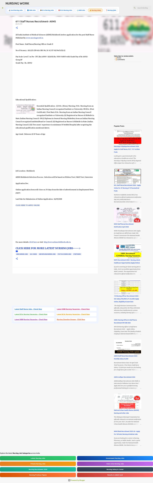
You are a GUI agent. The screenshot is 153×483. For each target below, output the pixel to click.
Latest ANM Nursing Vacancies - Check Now (31, 319)
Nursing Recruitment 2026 (38, 469)
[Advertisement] (55, 84)
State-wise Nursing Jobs (115, 464)
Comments (120, 59)
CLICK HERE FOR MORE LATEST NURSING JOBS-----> (48, 248)
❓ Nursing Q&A (111, 10)
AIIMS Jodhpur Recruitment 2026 (124, 377)
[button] (17, 28)
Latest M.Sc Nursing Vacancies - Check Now (73, 314)
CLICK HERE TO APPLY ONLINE (28, 205)
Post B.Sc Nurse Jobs (64, 254)
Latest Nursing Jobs (38, 458)
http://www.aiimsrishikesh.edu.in (57, 242)
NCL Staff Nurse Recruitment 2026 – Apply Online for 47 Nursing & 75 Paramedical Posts (127, 188)
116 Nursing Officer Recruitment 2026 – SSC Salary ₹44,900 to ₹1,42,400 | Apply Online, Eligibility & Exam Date (126, 298)
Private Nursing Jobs (38, 464)
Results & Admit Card (115, 475)
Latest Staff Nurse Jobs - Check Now (28, 309)
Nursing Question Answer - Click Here (71, 319)
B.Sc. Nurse (33, 254)
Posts (118, 58)
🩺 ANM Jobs (81, 10)
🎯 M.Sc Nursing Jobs (65, 10)
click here (33, 242)
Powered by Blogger (76, 480)
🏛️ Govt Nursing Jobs (16, 10)
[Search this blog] (141, 8)
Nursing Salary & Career (115, 469)
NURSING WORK (17, 3)
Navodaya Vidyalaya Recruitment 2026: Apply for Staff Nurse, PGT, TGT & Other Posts (127, 149)
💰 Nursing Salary (95, 10)
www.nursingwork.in (34, 38)
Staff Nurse (77, 254)
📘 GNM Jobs (31, 10)
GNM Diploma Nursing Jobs (47, 254)
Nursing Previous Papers (38, 475)
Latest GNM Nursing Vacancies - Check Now (73, 309)
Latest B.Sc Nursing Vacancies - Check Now (31, 314)
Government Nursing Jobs (115, 458)
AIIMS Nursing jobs (22, 254)
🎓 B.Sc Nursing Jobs (47, 10)
